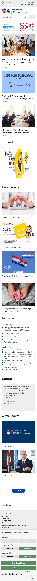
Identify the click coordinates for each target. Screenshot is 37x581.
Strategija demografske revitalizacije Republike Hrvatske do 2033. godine (16, 329)
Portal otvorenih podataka (9, 523)
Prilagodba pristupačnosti (27, 4)
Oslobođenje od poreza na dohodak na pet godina (19, 363)
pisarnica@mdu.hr (9, 395)
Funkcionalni (6, 545)
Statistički (5, 553)
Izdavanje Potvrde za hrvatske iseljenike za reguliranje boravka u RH (17, 366)
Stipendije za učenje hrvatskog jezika (15, 360)
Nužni (4, 537)
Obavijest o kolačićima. (16, 574)
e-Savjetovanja (6, 521)
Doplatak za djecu (10, 336)
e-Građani (32, 2)
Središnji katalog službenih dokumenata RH (15, 525)
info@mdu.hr (8, 397)
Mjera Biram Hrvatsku (10, 369)
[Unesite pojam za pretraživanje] (10, 17)
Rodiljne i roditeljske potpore (14, 333)
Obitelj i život (5, 518)
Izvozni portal (6, 527)
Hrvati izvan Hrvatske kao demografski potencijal (18, 350)
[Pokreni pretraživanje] (26, 17)
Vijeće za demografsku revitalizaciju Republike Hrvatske (16, 341)
